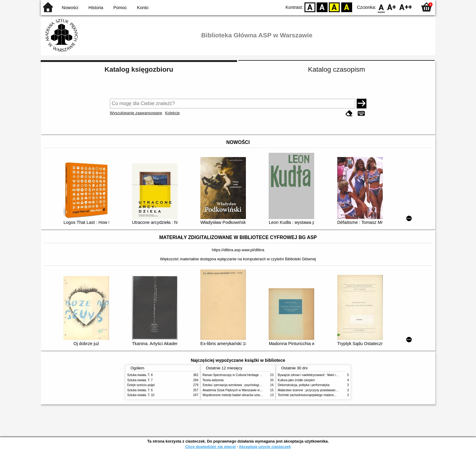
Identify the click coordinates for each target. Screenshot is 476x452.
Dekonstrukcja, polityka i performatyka (303, 385)
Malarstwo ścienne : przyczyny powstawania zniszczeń (315, 390)
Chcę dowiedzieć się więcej (210, 446)
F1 (392, 6)
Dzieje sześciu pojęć (141, 385)
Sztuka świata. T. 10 (140, 395)
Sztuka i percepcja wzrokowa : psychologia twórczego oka (241, 385)
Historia (95, 7)
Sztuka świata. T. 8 (140, 375)
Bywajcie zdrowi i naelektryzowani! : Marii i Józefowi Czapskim (320, 375)
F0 (381, 6)
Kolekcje (172, 113)
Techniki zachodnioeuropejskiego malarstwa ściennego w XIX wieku (324, 395)
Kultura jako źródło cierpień (296, 380)
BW (322, 6)
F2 (406, 6)
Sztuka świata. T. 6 (140, 390)
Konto (142, 7)
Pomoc (120, 7)
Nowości (70, 7)
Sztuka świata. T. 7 (140, 380)
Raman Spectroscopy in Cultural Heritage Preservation (239, 375)
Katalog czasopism (336, 69)
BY (346, 6)
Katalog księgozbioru (138, 69)
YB (334, 6)
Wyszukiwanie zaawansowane (136, 113)
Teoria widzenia (212, 380)
